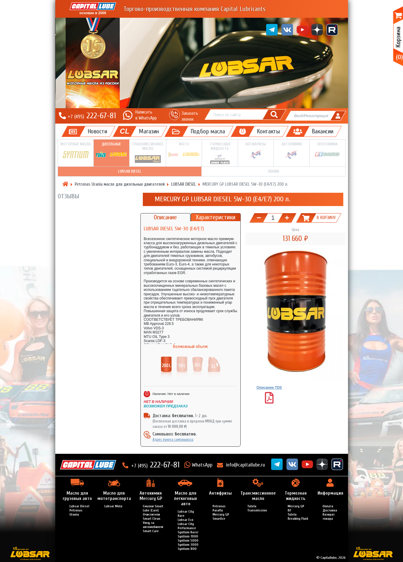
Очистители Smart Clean (151, 516)
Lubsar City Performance (187, 526)
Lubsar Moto (113, 506)
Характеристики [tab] (215, 217)
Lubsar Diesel (79, 506)
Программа (327, 150)
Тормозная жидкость (219, 153)
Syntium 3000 (188, 544)
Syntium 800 (187, 549)
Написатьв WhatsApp (146, 114)
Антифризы (255, 151)
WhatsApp (202, 465)
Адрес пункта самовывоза (173, 439)
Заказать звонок (190, 116)
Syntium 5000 (188, 540)
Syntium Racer (188, 532)
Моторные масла (75, 151)
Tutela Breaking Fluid (298, 516)
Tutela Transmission (257, 508)
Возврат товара (329, 516)
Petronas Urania (75, 512)
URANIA (273, 171)
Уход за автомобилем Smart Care (153, 527)
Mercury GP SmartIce (221, 516)
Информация (330, 493)
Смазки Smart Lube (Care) (153, 508)
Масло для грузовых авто (77, 495)
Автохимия (291, 151)
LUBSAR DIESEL (129, 171)
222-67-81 (92, 115)
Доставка (330, 510)
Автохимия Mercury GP (151, 495)
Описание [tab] (165, 217)
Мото (184, 150)
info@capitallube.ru (245, 465)
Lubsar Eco (185, 520)
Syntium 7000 (188, 536)
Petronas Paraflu (219, 508)
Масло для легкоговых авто (185, 498)
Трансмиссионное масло (148, 153)
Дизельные (111, 150)
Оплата (328, 506)
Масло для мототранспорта (114, 495)
